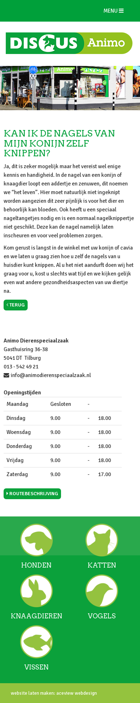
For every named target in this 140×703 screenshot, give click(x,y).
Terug (15, 305)
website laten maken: (33, 693)
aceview (64, 693)
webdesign (85, 693)
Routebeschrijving (32, 494)
